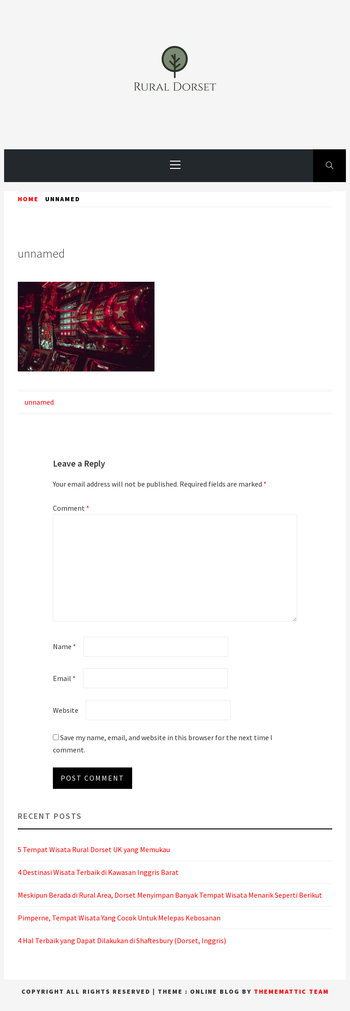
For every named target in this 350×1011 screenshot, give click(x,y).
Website (65, 710)
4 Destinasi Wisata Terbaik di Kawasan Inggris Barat (98, 872)
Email (64, 678)
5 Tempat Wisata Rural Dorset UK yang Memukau (94, 849)
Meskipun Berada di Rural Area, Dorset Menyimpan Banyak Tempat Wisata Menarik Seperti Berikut (170, 894)
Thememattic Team (291, 991)
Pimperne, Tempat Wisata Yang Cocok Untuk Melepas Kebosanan (119, 917)
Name (64, 646)
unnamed (39, 401)
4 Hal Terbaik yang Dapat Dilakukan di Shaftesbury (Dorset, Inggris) (122, 940)
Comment (71, 508)
